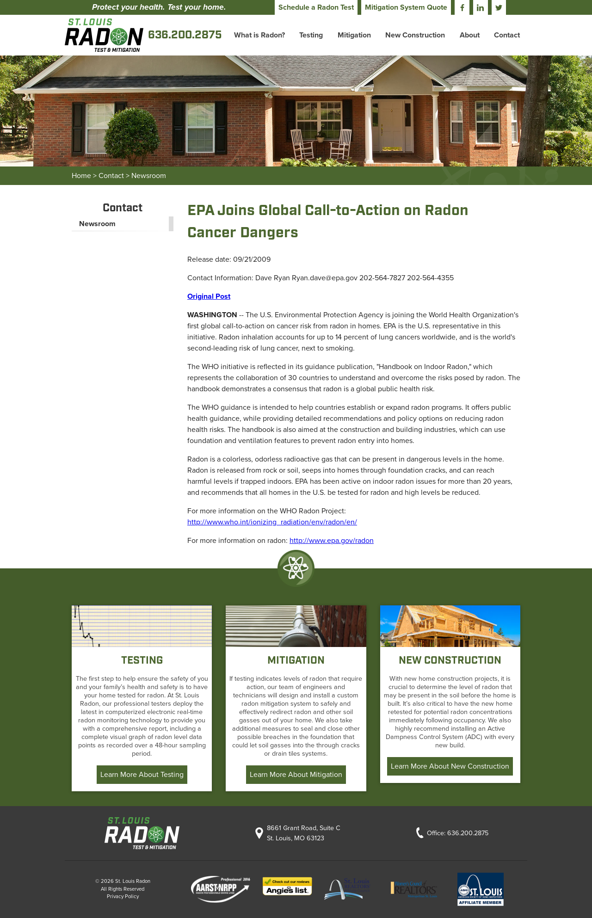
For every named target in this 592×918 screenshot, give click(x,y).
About (470, 35)
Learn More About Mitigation (296, 774)
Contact (507, 35)
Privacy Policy (123, 896)
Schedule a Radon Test (316, 7)
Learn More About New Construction (450, 766)
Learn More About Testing (142, 774)
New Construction (415, 35)
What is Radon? (259, 35)
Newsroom (148, 175)
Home (81, 175)
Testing (311, 35)
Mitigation (354, 35)
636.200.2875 (467, 833)
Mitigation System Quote (406, 7)
